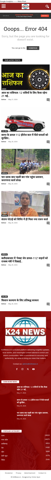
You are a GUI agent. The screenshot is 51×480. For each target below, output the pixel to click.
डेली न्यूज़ (4, 456)
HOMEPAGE (33, 48)
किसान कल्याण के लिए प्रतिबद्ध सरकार (20, 300)
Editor (3, 99)
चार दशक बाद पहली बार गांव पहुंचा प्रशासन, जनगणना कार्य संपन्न (22, 178)
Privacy (18, 473)
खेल (2, 452)
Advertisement (29, 473)
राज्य (2, 436)
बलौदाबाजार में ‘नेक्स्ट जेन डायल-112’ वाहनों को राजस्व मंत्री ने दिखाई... (24, 259)
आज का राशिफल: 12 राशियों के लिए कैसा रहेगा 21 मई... (24, 94)
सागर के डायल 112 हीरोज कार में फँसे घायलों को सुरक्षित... (24, 136)
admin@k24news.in (30, 364)
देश (2, 448)
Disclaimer (9, 473)
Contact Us (42, 473)
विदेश (3, 460)
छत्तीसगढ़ (4, 173)
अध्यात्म (4, 89)
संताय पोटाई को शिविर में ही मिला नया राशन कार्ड (24, 219)
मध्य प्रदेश (4, 131)
